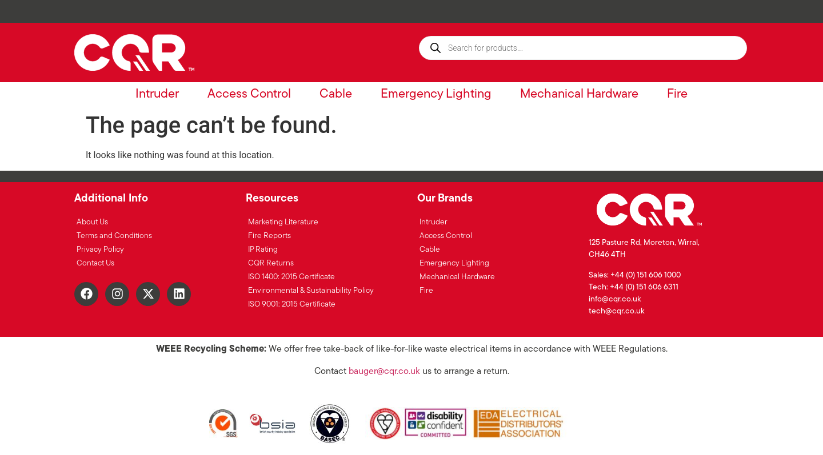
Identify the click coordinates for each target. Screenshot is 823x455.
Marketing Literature (283, 222)
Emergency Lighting (436, 94)
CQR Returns (271, 263)
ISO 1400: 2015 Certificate (291, 277)
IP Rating (263, 249)
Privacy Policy (100, 249)
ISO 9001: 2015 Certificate (291, 304)
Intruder (157, 94)
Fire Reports (269, 236)
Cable (335, 94)
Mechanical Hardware (579, 94)
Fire (677, 94)
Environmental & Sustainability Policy (311, 291)
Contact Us (95, 263)
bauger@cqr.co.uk (384, 371)
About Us (92, 222)
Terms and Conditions (114, 236)
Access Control (249, 94)
